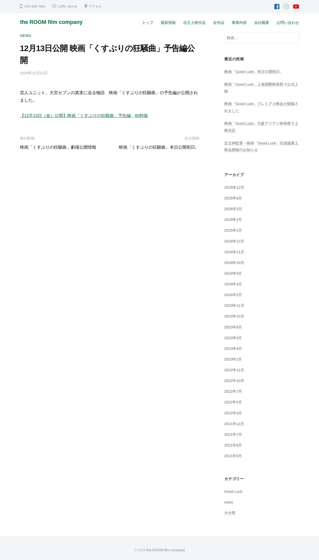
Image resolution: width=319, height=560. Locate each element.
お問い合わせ (68, 6)
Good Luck (233, 489)
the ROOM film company (52, 22)
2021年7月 (233, 432)
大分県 (230, 510)
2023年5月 (233, 336)
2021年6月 (233, 442)
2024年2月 (233, 293)
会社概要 (261, 22)
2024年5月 (233, 272)
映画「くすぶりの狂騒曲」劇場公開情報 (58, 147)
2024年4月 (233, 283)
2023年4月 (233, 347)
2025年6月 (233, 197)
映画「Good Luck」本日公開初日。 (254, 71)
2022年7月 (233, 389)
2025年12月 (234, 187)
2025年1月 (233, 229)
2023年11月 (234, 304)
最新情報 (168, 22)
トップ (147, 22)
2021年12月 (234, 421)
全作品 (218, 22)
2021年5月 (233, 453)
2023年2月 (233, 357)
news (25, 35)
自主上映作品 (194, 22)
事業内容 (239, 22)
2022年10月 (234, 378)
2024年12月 (234, 240)
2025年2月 (233, 219)
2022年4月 (233, 411)
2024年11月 (234, 251)
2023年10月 (234, 314)
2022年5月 (233, 400)
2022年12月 (234, 368)
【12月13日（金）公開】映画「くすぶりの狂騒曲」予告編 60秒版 (84, 115)
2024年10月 (234, 261)
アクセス (97, 6)
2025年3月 (233, 208)
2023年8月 (233, 325)
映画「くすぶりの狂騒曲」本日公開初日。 (159, 147)
